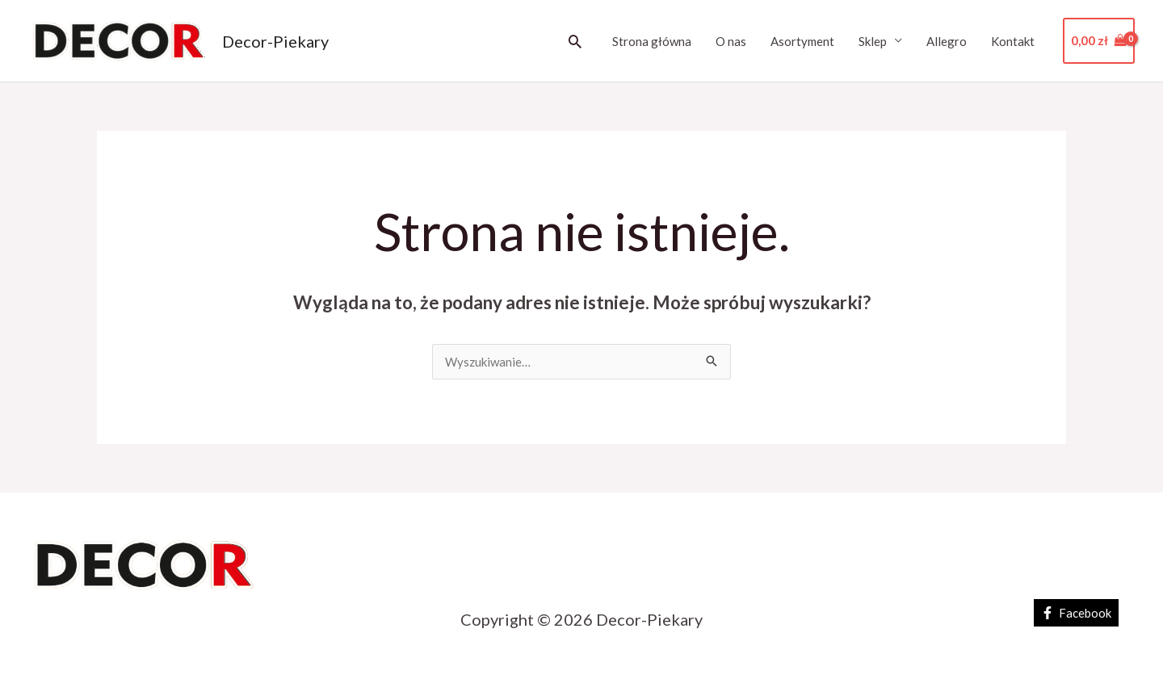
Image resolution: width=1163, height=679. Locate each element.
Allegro (946, 41)
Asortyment (802, 41)
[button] (575, 41)
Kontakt (1013, 41)
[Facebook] (1076, 613)
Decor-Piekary (275, 41)
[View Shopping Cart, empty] (1099, 41)
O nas (731, 41)
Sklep (873, 41)
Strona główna (651, 41)
